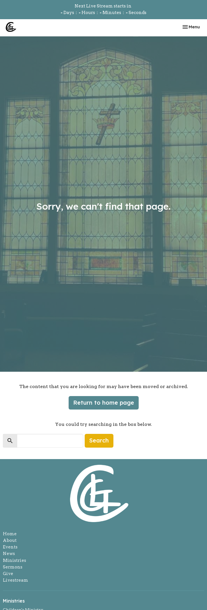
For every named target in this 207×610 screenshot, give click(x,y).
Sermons (12, 567)
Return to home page (103, 402)
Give (8, 573)
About (10, 540)
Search (99, 440)
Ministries (14, 560)
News (9, 553)
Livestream (15, 580)
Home (10, 533)
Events (10, 547)
